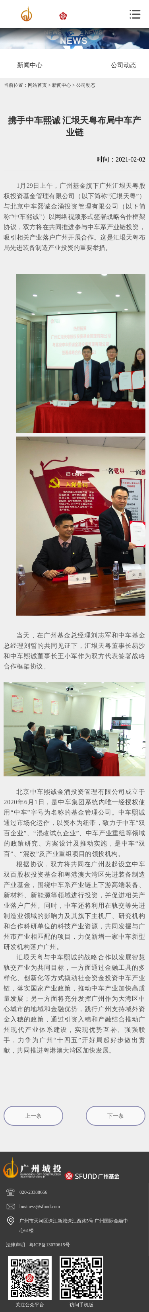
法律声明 (15, 1245)
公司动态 (85, 85)
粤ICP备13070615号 (49, 1245)
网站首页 (37, 85)
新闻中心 (61, 85)
